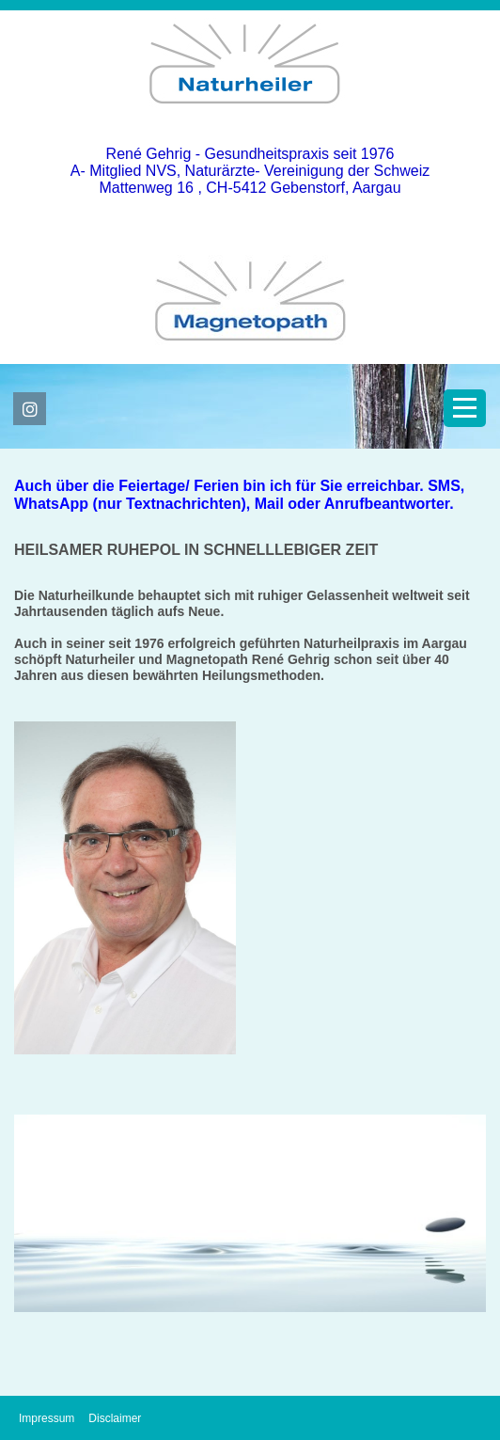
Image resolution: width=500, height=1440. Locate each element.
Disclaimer (114, 1418)
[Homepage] (250, 119)
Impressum (46, 1418)
